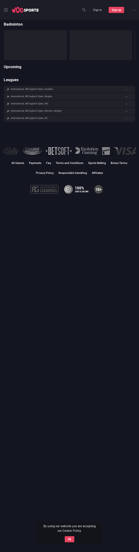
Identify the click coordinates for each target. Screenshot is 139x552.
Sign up (116, 9)
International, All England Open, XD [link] (29, 118)
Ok (69, 539)
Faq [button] (48, 163)
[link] (25, 10)
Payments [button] (35, 163)
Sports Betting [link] (97, 163)
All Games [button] (17, 163)
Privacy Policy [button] (45, 172)
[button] (69, 89)
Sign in (97, 9)
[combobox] (131, 10)
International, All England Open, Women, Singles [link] (36, 111)
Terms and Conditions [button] (69, 163)
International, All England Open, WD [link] (29, 103)
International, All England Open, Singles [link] (31, 96)
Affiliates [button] (97, 172)
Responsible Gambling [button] (72, 172)
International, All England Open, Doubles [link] (32, 89)
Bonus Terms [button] (119, 163)
